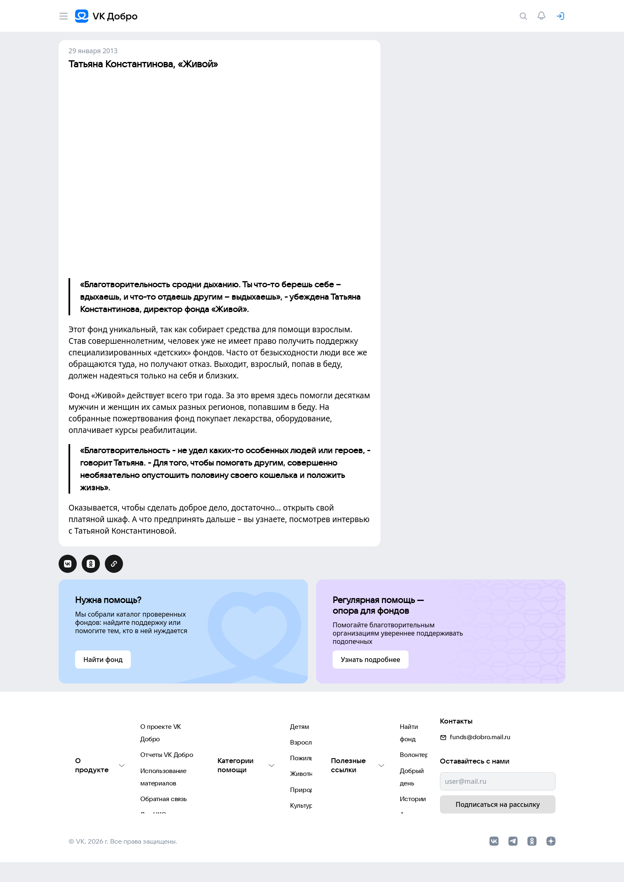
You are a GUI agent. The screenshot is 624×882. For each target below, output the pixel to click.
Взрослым (221, 743)
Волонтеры (342, 743)
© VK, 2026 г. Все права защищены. (123, 860)
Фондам (217, 826)
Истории (338, 776)
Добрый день (344, 760)
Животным (221, 776)
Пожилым (220, 760)
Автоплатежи (344, 793)
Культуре (219, 809)
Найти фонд (342, 727)
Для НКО (82, 793)
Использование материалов (110, 760)
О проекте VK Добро (99, 727)
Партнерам (85, 809)
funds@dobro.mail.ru (475, 724)
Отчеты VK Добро (95, 743)
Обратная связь (92, 776)
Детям (215, 727)
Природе (219, 793)
